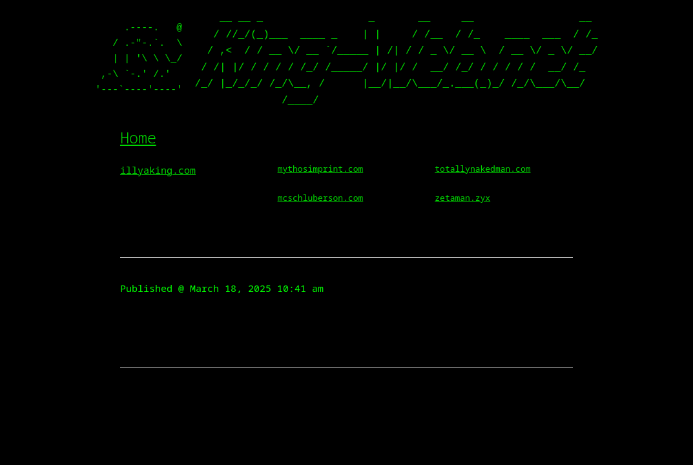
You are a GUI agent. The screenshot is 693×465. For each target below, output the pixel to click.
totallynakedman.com (482, 168)
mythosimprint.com (321, 168)
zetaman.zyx (462, 197)
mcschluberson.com (321, 197)
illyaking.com (158, 169)
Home (138, 137)
